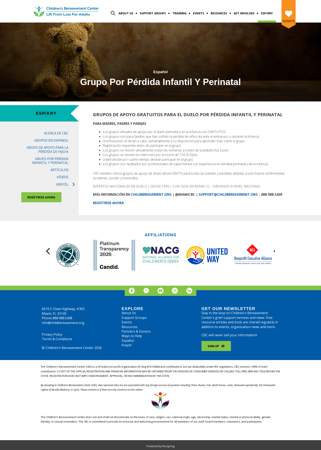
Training (179, 13)
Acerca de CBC (56, 133)
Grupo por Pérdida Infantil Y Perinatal (50, 161)
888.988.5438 (62, 318)
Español (128, 340)
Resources (219, 13)
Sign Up (216, 346)
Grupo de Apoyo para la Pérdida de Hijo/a (47, 149)
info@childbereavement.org (63, 322)
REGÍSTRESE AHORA (41, 197)
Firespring (168, 446)
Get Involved (244, 13)
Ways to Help (132, 336)
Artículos (59, 170)
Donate (289, 21)
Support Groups (153, 13)
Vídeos (62, 177)
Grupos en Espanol (51, 140)
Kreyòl (67, 185)
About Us (126, 13)
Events (198, 13)
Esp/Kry (267, 13)
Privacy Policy (52, 334)
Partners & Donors (136, 331)
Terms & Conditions (57, 339)
